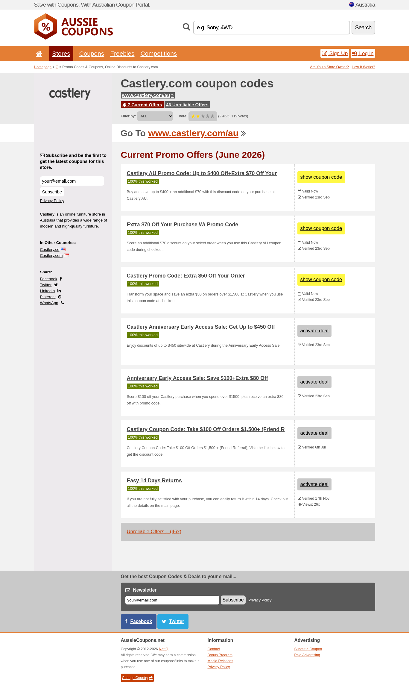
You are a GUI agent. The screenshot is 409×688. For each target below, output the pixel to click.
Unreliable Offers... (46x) (154, 531)
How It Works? (363, 67)
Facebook (48, 279)
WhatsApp (49, 303)
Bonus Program (220, 655)
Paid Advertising (307, 655)
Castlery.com (51, 255)
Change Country (137, 678)
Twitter (46, 285)
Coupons (91, 53)
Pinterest (48, 297)
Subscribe (52, 191)
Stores (61, 53)
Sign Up (335, 53)
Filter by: (128, 116)
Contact (214, 649)
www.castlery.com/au (148, 95)
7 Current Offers (142, 104)
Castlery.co (50, 249)
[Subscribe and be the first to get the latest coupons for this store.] (72, 181)
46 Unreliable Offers (187, 104)
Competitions (158, 53)
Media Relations (220, 661)
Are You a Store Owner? (329, 67)
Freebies (122, 53)
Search (363, 27)
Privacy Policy (52, 200)
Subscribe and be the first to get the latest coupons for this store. (73, 161)
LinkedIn (47, 291)
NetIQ (163, 649)
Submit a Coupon (308, 649)
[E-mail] (172, 600)
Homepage (43, 67)
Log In (362, 53)
